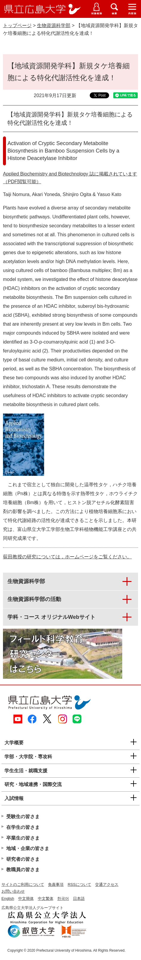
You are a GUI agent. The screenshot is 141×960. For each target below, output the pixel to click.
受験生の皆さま (23, 816)
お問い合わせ (13, 891)
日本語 (79, 898)
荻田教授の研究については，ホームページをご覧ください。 (67, 556)
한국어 (63, 898)
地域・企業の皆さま (27, 848)
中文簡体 (26, 898)
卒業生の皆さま (23, 838)
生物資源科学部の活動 (34, 599)
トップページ (17, 25)
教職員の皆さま (23, 869)
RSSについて (79, 884)
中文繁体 (45, 898)
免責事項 (55, 884)
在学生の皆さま (23, 827)
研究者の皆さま (23, 859)
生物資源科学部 (53, 25)
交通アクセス (106, 884)
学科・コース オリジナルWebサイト (51, 617)
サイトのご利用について (22, 884)
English (7, 898)
